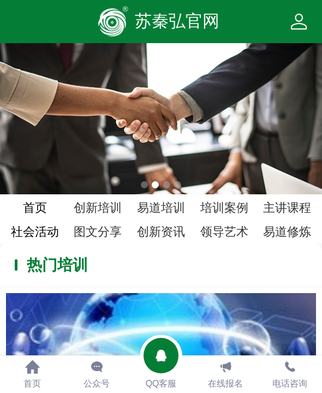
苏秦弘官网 (177, 21)
